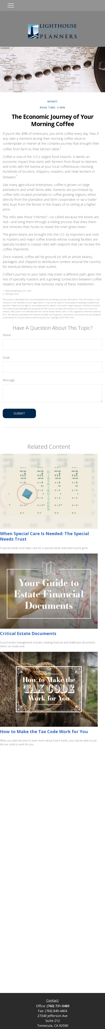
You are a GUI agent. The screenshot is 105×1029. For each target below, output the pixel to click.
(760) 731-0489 (58, 1006)
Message (9, 380)
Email (6, 358)
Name (7, 335)
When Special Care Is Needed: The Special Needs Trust (44, 536)
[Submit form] (19, 413)
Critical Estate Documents (28, 633)
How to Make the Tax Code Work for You (44, 731)
